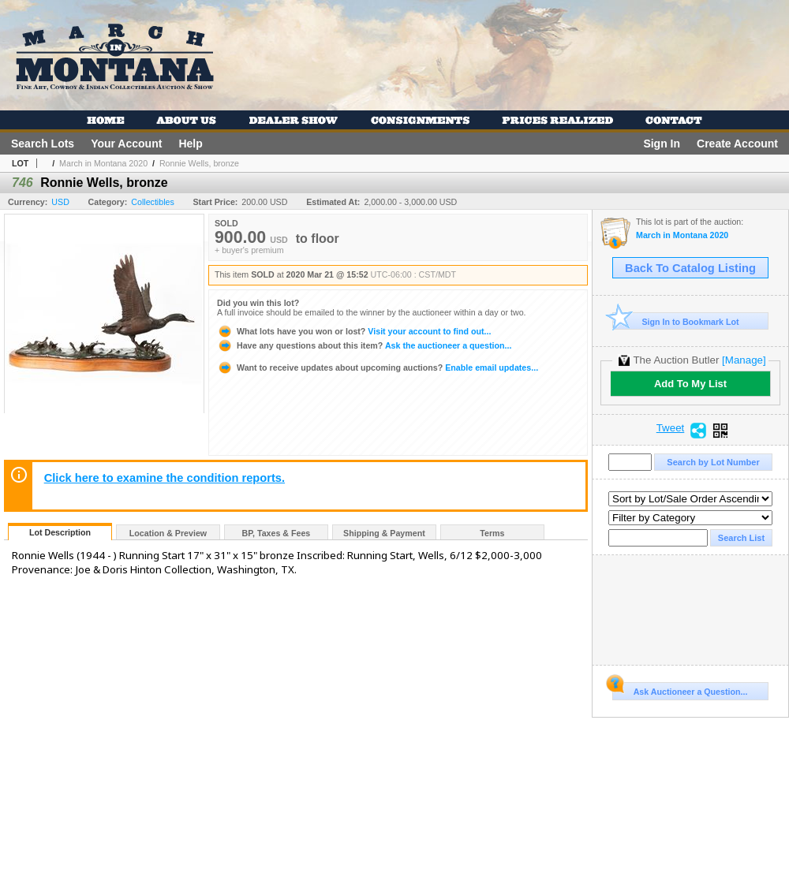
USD (60, 202)
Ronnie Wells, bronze (199, 163)
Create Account (737, 143)
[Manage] (743, 360)
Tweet (670, 428)
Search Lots (42, 143)
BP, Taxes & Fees (276, 533)
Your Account (126, 143)
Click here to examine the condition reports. (164, 478)
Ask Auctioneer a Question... (679, 689)
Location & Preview (168, 533)
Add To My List (690, 384)
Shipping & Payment (384, 533)
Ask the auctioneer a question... (364, 345)
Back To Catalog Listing (690, 268)
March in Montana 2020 (103, 163)
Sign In (661, 143)
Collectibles (152, 202)
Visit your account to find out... (354, 331)
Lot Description (60, 532)
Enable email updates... (377, 367)
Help (190, 143)
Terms (492, 533)
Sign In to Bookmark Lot (675, 321)
